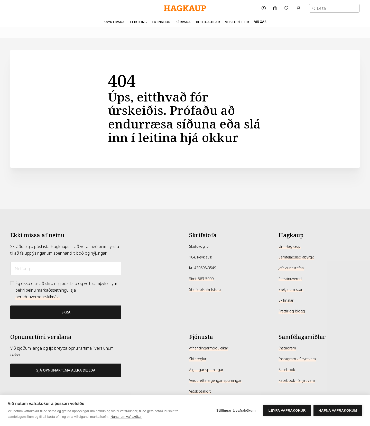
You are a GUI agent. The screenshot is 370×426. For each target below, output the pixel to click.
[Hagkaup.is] (185, 8)
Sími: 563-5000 (201, 278)
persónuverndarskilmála (37, 297)
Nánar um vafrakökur (126, 417)
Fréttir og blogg (292, 311)
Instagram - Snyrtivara (297, 359)
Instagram (287, 348)
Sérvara (183, 21)
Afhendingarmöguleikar (208, 348)
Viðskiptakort (200, 391)
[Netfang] (65, 268)
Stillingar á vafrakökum (236, 410)
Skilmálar (286, 300)
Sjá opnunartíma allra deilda (65, 370)
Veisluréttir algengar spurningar (215, 380)
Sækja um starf (291, 289)
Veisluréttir (237, 21)
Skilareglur (197, 359)
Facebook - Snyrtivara (297, 380)
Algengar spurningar (206, 369)
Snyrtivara (114, 21)
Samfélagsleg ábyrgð (296, 257)
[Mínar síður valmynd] (299, 8)
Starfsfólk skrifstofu (205, 289)
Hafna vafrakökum (338, 410)
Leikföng (138, 21)
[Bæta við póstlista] (65, 312)
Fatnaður (161, 21)
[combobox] (334, 8)
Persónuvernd (290, 278)
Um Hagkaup (290, 246)
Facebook (287, 369)
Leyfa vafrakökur (287, 410)
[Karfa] (275, 8)
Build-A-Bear (208, 21)
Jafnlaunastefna (291, 268)
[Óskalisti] (287, 8)
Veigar (260, 21)
